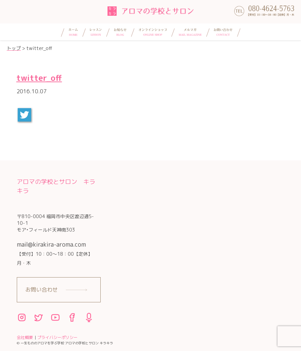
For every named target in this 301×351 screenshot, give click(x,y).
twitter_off (39, 78)
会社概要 (25, 337)
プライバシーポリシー (57, 337)
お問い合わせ (42, 289)
